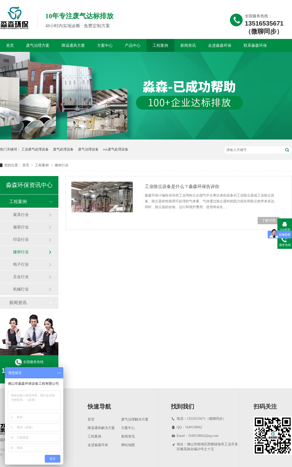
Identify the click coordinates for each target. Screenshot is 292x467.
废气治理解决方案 (134, 419)
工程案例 (160, 45)
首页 (10, 45)
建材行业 (61, 165)
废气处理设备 (63, 149)
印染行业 (21, 239)
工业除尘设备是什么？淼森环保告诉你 (182, 186)
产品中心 (132, 45)
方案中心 (105, 45)
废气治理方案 (37, 45)
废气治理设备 (88, 149)
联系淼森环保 (255, 45)
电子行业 (21, 264)
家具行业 (21, 215)
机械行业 (21, 289)
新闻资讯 (188, 45)
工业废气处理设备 (35, 149)
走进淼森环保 (219, 45)
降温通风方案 (73, 45)
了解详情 (268, 220)
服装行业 (21, 227)
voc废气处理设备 (115, 149)
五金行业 (21, 277)
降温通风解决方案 (101, 428)
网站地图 (128, 445)
